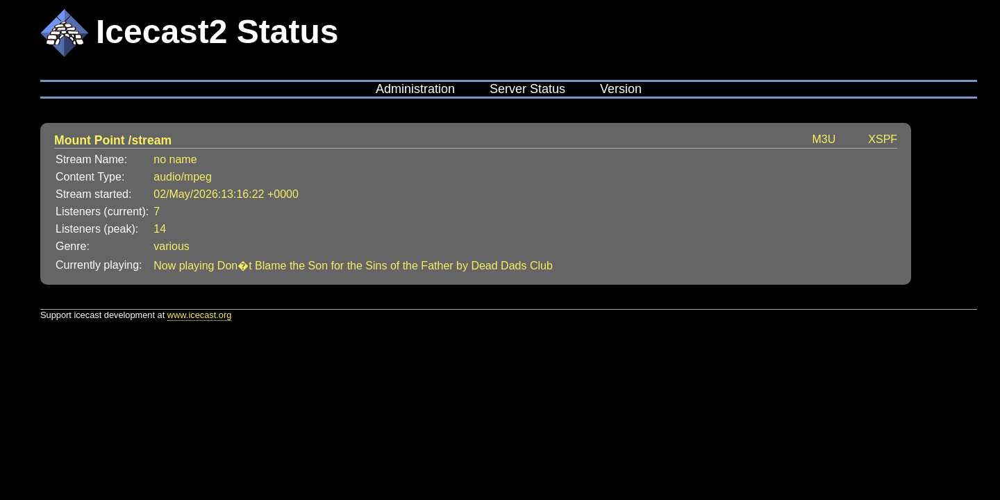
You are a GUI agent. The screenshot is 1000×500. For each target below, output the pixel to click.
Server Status (527, 89)
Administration (415, 89)
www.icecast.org (199, 315)
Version (621, 89)
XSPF (882, 139)
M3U (824, 139)
